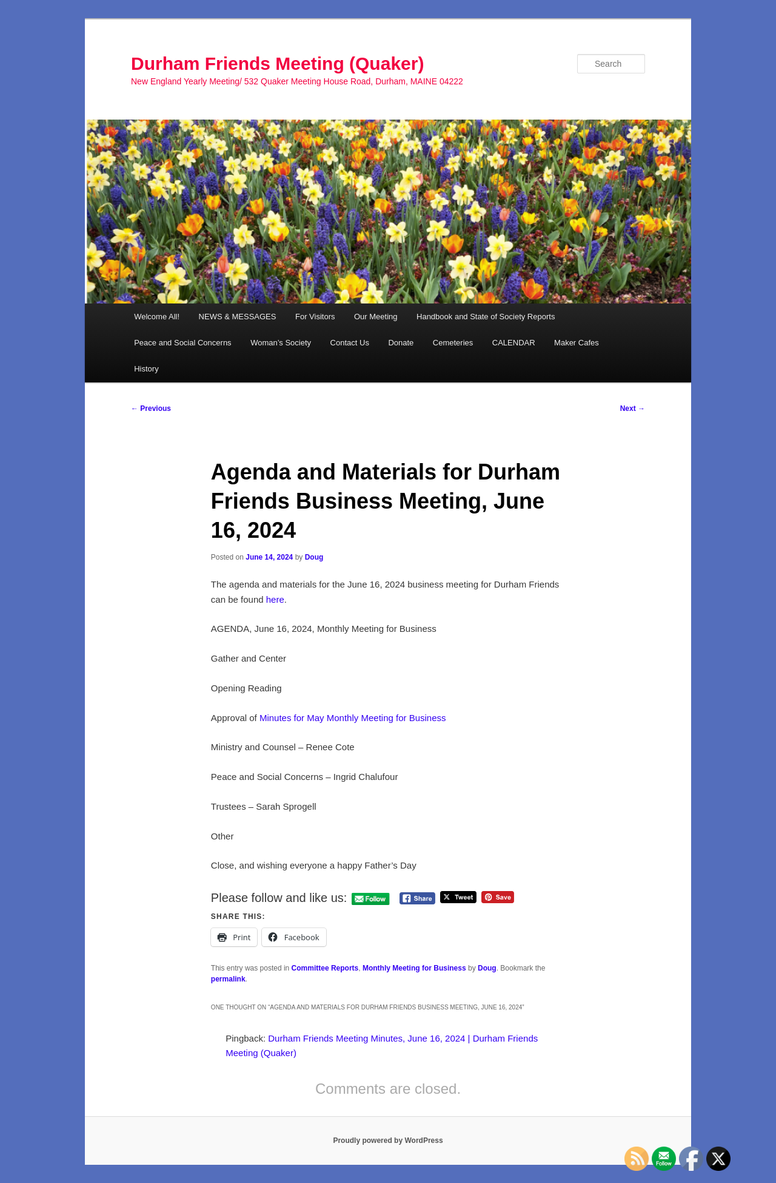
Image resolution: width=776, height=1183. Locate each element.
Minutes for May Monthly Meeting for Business (352, 718)
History (146, 368)
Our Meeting (376, 316)
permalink (228, 979)
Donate (400, 342)
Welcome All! (156, 316)
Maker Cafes (576, 342)
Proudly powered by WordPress (388, 1140)
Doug (314, 557)
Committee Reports (325, 968)
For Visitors (315, 316)
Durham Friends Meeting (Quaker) (277, 63)
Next (632, 408)
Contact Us (349, 342)
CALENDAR (513, 342)
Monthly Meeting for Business (414, 968)
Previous (151, 408)
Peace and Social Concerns (182, 342)
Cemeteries (453, 342)
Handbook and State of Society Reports (485, 316)
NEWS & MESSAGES (237, 316)
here (275, 599)
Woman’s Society (280, 342)
